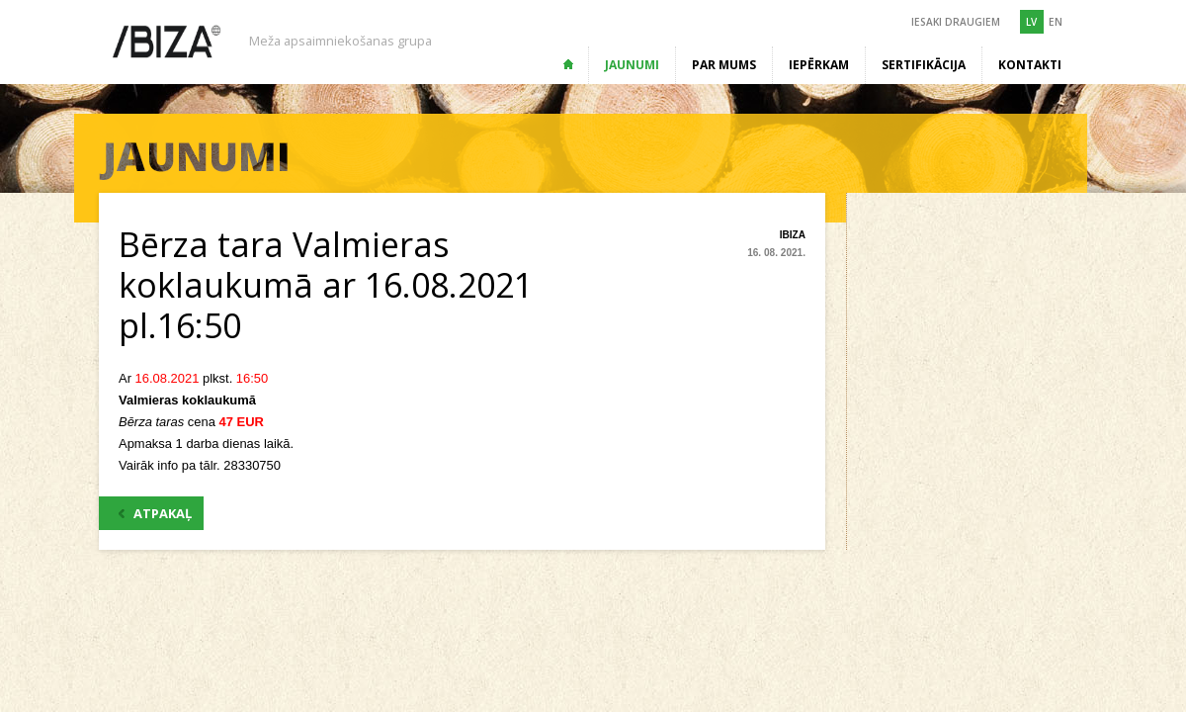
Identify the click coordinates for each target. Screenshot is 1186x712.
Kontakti (1029, 64)
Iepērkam (819, 64)
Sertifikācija (924, 64)
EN (1055, 22)
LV (1031, 22)
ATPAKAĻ (155, 513)
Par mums (724, 64)
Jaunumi (632, 64)
